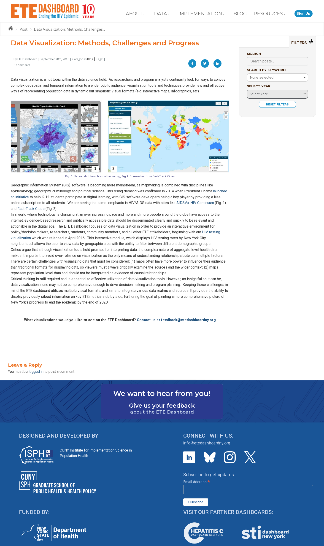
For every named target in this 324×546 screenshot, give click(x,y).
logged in (36, 371)
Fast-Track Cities (31, 209)
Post (23, 29)
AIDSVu (182, 203)
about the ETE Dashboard (162, 412)
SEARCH (254, 54)
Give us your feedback (162, 405)
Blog (90, 59)
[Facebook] (192, 63)
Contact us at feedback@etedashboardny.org (176, 320)
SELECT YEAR (258, 86)
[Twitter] (205, 63)
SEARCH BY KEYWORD (266, 70)
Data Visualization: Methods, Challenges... (69, 29)
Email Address (196, 481)
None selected (261, 77)
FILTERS (302, 42)
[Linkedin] (217, 63)
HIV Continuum (202, 203)
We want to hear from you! (162, 393)
